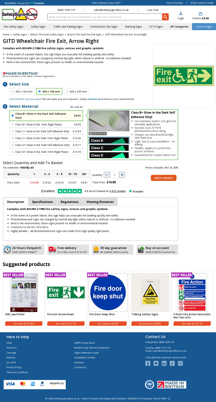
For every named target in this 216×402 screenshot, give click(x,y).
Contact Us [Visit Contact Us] (80, 367)
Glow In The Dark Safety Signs (47, 34)
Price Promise (174, 3)
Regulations (70, 202)
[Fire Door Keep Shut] (108, 299)
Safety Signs (20, 34)
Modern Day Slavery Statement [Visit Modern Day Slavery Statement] (91, 347)
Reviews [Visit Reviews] (79, 362)
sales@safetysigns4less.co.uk (111, 10)
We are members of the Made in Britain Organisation (29, 76)
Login (180, 18)
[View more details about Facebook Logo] (149, 363)
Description (15, 202)
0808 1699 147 (66, 10)
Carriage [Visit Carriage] (11, 352)
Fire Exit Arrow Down (60, 314)
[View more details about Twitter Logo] (158, 363)
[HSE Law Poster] (24, 299)
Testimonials (24, 2)
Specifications (42, 202)
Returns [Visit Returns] (10, 357)
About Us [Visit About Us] (11, 347)
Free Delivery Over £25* (106, 3)
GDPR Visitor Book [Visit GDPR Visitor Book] (84, 342)
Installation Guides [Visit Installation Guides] (84, 357)
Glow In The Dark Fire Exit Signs (84, 34)
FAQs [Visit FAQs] (9, 342)
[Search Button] (165, 16)
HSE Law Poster (15, 314)
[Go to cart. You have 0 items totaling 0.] (200, 16)
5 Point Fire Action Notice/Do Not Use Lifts (192, 316)
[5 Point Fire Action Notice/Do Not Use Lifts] (192, 299)
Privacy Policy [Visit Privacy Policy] (14, 367)
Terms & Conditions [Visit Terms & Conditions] (17, 372)
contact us (94, 99)
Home (6, 34)
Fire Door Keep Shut (102, 314)
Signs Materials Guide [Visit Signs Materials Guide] (86, 352)
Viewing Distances (100, 202)
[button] (180, 16)
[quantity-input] (114, 175)
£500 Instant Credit (201, 3)
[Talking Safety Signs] (150, 299)
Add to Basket (164, 178)
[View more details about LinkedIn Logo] (166, 363)
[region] (24, 292)
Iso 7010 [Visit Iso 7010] (11, 362)
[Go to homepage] (23, 14)
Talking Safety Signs (144, 314)
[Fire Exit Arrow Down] (66, 299)
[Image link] (108, 73)
